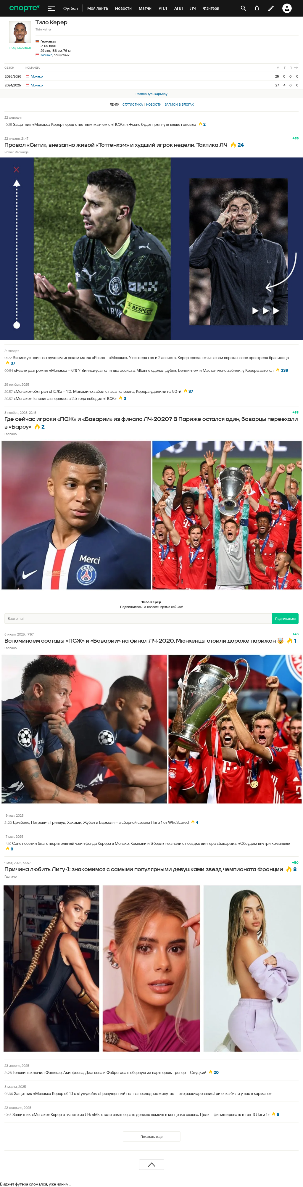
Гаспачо (10, 434)
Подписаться (20, 48)
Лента (114, 104)
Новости (154, 104)
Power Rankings (16, 152)
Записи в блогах (179, 104)
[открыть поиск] (243, 8)
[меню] (51, 8)
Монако (46, 55)
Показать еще (151, 1136)
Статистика (133, 104)
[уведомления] (257, 8)
